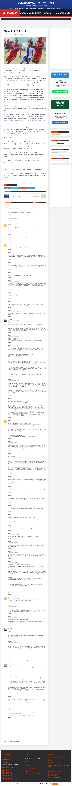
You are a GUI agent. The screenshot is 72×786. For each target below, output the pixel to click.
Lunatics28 (10, 245)
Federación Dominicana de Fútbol (54, 763)
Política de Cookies (6, 754)
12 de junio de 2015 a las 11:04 (13, 218)
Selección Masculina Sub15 (7, 770)
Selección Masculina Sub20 (7, 767)
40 (22, 34)
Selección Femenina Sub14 (7, 778)
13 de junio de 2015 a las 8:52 (13, 496)
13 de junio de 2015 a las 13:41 (13, 527)
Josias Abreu (10, 319)
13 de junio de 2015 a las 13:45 (13, 534)
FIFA (49, 768)
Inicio (11, 8)
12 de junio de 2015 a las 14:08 (13, 246)
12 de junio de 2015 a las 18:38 (13, 311)
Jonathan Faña (28, 770)
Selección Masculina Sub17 (7, 769)
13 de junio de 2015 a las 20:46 (13, 598)
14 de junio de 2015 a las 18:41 (13, 642)
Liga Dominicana (19, 8)
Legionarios (41, 8)
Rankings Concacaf (52, 775)
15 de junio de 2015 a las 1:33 (13, 676)
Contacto (59, 8)
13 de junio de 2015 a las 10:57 (13, 515)
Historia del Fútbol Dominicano (31, 768)
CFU (49, 759)
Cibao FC (50, 760)
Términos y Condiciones (7, 759)
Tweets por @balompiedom (56, 134)
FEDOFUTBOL (28, 767)
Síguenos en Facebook (60, 122)
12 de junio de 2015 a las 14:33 (13, 253)
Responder (9, 221)
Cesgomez (9, 224)
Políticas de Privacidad (6, 756)
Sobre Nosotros (50, 8)
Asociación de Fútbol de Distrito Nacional (56, 756)
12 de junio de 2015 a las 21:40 (13, 380)
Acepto (55, 783)
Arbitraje (27, 761)
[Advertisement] (58, 48)
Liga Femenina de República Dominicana (33, 773)
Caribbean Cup (28, 765)
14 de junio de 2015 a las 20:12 (13, 657)
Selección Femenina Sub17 (7, 775)
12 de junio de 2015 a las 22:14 (13, 421)
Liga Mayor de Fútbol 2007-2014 (32, 774)
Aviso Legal (4, 757)
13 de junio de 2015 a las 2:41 (13, 442)
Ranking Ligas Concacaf (53, 774)
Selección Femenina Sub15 (7, 776)
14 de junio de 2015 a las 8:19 (13, 606)
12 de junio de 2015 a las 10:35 (13, 208)
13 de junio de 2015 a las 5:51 (13, 454)
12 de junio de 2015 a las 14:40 (13, 263)
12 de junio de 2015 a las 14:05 (13, 236)
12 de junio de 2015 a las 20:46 (13, 320)
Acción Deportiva (51, 754)
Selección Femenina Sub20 (7, 773)
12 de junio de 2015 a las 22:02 (13, 399)
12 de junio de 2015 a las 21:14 (13, 336)
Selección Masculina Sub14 (7, 772)
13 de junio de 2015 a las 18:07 (13, 562)
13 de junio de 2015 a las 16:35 (13, 542)
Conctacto (4, 760)
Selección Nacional (31, 8)
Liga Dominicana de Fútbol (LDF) (54, 771)
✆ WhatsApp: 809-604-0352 (60, 91)
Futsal (26, 754)
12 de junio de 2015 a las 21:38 (13, 346)
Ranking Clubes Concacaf (53, 772)
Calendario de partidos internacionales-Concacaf (57, 757)
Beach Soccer (28, 756)
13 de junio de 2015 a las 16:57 (13, 552)
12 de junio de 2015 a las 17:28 (13, 281)
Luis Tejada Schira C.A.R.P (12, 665)
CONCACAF (50, 762)
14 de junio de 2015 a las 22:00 (13, 666)
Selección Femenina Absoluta (54, 777)
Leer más (61, 783)
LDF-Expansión (28, 771)
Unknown (9, 420)
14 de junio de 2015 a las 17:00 (13, 617)
